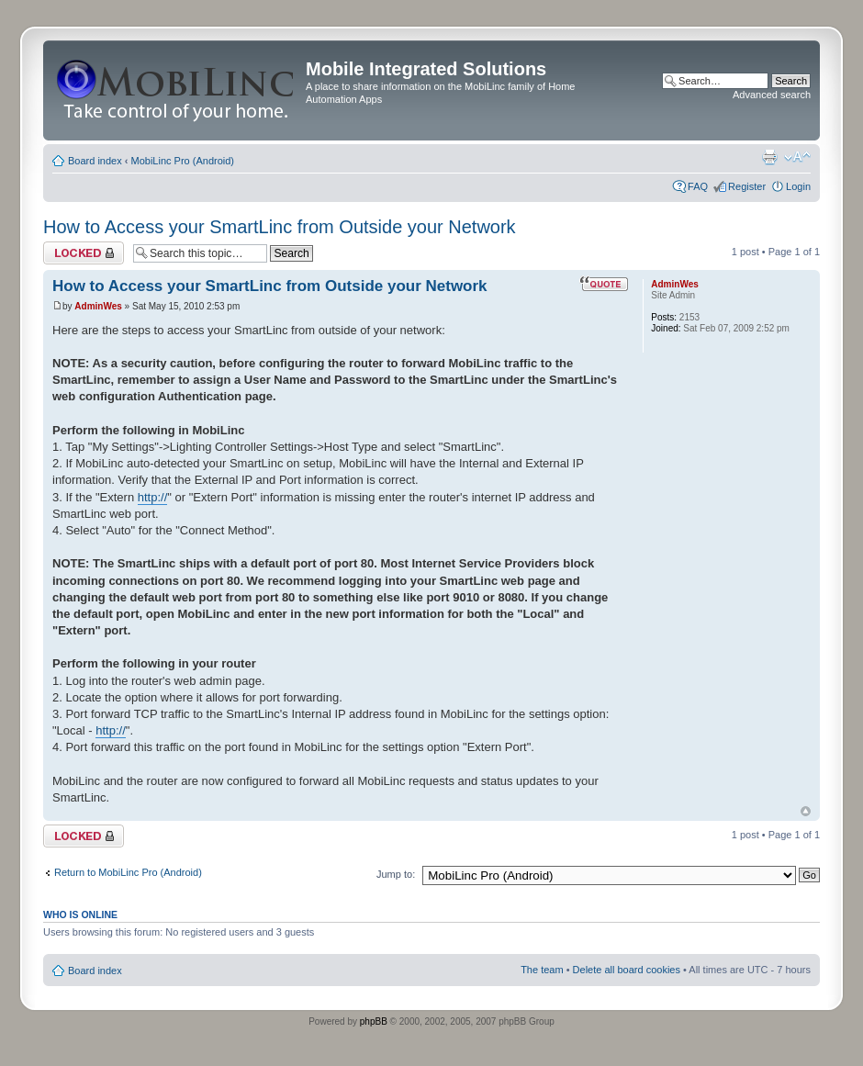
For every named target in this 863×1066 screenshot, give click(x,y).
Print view (769, 157)
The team (542, 969)
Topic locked (83, 252)
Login (798, 186)
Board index (95, 160)
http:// (153, 497)
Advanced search (772, 94)
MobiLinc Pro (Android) (183, 160)
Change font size (797, 157)
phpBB (373, 1021)
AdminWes (98, 306)
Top (806, 811)
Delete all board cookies (626, 969)
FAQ (698, 186)
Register (747, 186)
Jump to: (395, 874)
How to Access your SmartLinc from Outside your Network (279, 227)
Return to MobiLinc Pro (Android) (128, 872)
